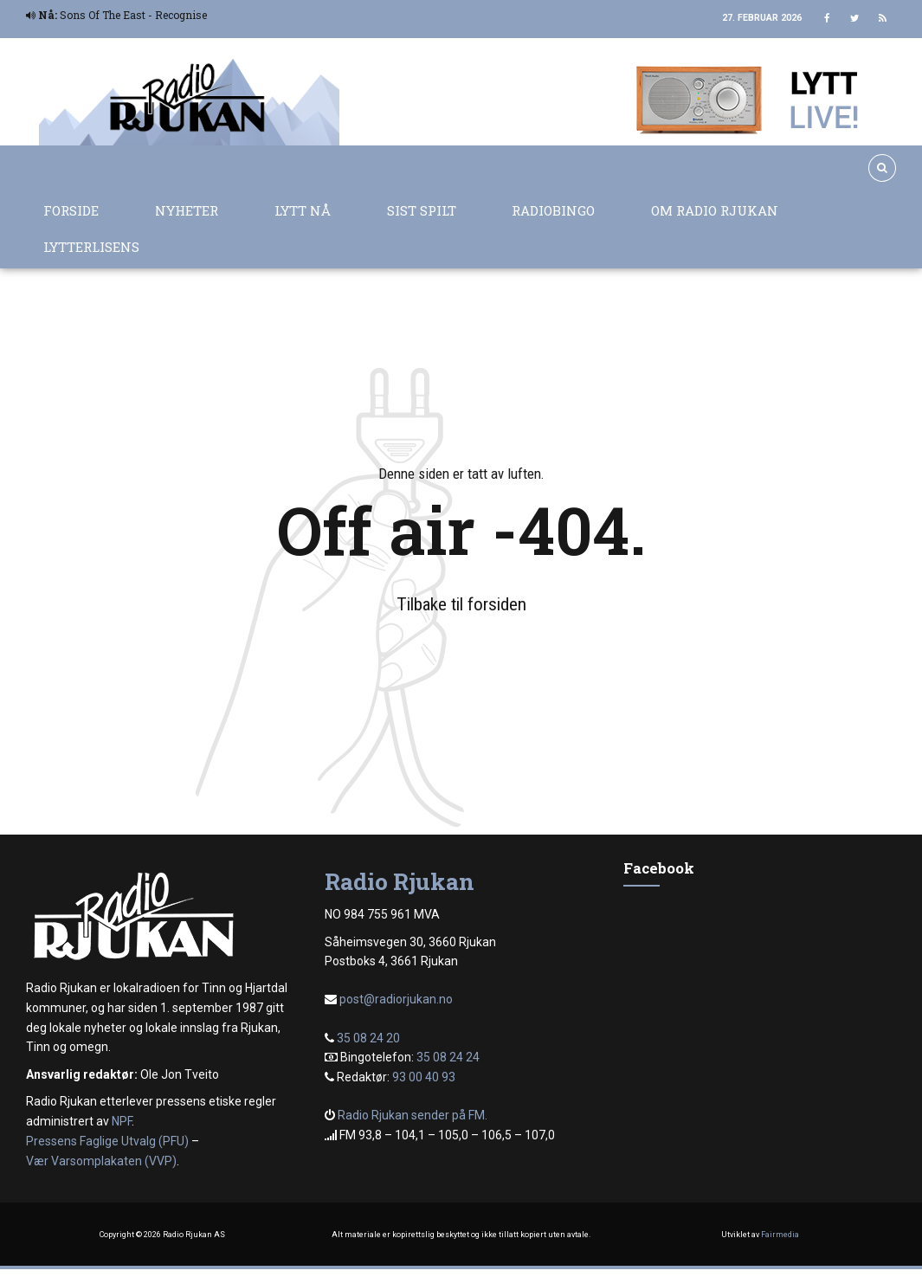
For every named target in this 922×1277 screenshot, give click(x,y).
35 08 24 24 (448, 1057)
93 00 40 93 (423, 1077)
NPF (122, 1121)
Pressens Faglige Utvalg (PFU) (107, 1141)
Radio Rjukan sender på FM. (412, 1115)
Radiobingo (553, 210)
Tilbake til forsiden (461, 604)
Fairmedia (780, 1234)
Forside (71, 210)
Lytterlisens (91, 246)
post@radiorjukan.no (396, 999)
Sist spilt (421, 210)
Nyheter (186, 210)
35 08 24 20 (368, 1038)
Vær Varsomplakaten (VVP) (101, 1161)
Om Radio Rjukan (714, 210)
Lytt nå (302, 210)
